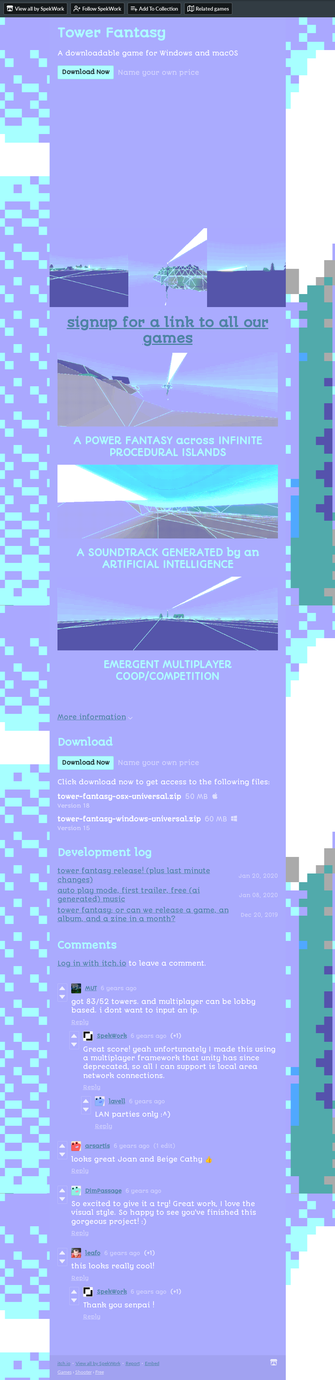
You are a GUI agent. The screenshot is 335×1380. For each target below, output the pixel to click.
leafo (92, 1253)
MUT (91, 988)
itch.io (63, 1363)
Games (64, 1372)
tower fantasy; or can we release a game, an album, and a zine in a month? (143, 914)
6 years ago (119, 988)
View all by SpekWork (98, 1363)
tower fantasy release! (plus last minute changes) (133, 875)
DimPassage (103, 1191)
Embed (152, 1363)
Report (133, 1363)
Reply (80, 1022)
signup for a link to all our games (167, 330)
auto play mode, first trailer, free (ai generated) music (128, 894)
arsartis (97, 1146)
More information (95, 717)
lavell (117, 1101)
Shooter (83, 1372)
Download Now (85, 72)
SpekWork (112, 1036)
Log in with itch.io (91, 963)
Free (99, 1372)
